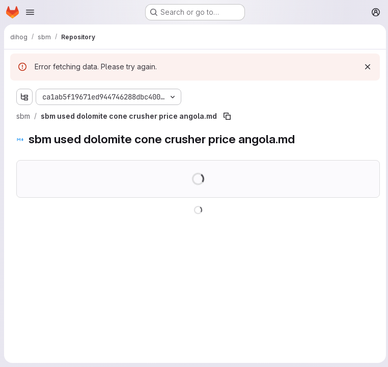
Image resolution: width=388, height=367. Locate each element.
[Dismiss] (365, 67)
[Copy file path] (227, 116)
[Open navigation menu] (30, 12)
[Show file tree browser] (24, 97)
